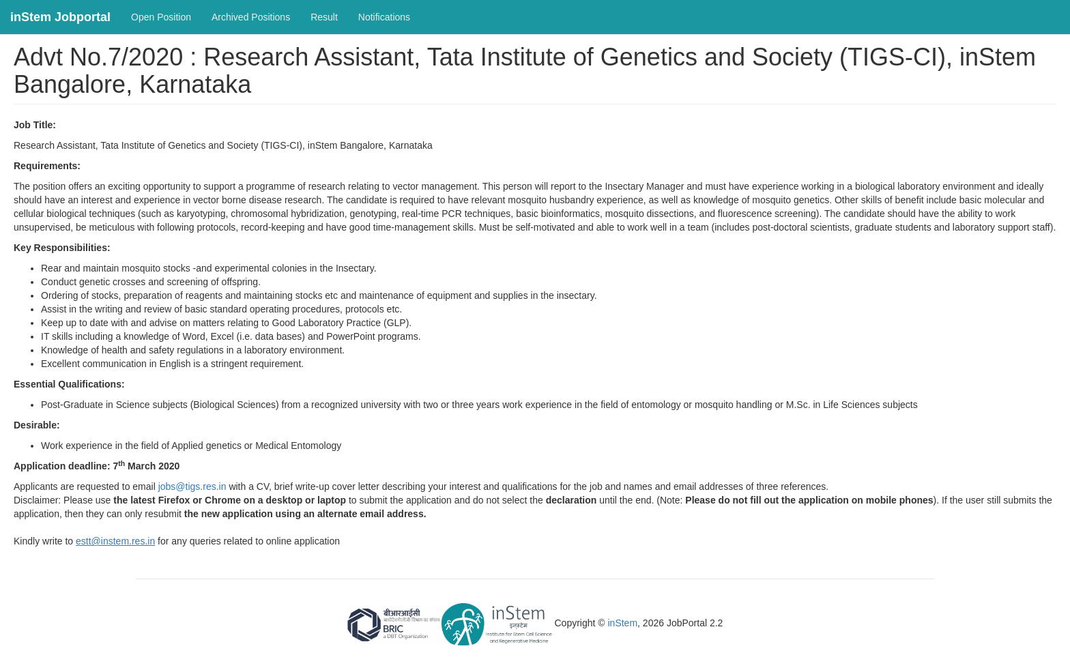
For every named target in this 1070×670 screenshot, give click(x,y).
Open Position (161, 17)
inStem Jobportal (60, 17)
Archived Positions (251, 17)
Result (324, 17)
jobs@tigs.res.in (192, 486)
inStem (623, 623)
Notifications (384, 17)
